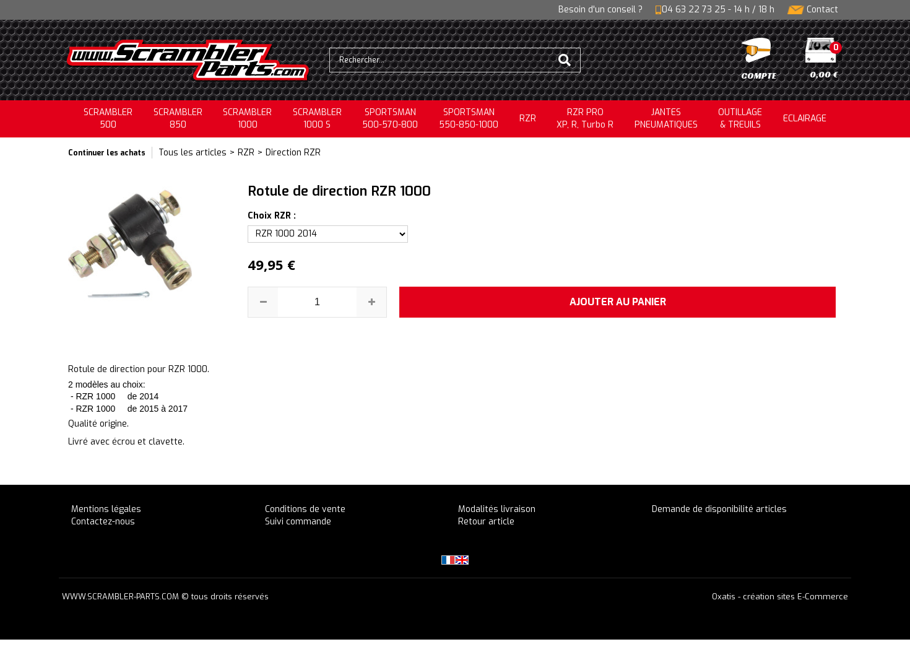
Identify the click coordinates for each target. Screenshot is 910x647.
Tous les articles (192, 152)
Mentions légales (106, 509)
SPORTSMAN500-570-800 (390, 118)
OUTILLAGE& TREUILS (740, 118)
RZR (527, 118)
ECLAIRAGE (804, 118)
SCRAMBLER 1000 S (317, 118)
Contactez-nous (103, 522)
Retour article (486, 522)
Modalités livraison (496, 509)
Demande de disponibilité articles (719, 509)
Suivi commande (298, 522)
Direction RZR (293, 152)
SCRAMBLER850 (178, 118)
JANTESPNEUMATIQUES (666, 118)
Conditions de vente (305, 509)
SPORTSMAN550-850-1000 (468, 118)
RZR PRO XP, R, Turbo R (585, 118)
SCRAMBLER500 (108, 118)
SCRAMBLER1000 (247, 118)
